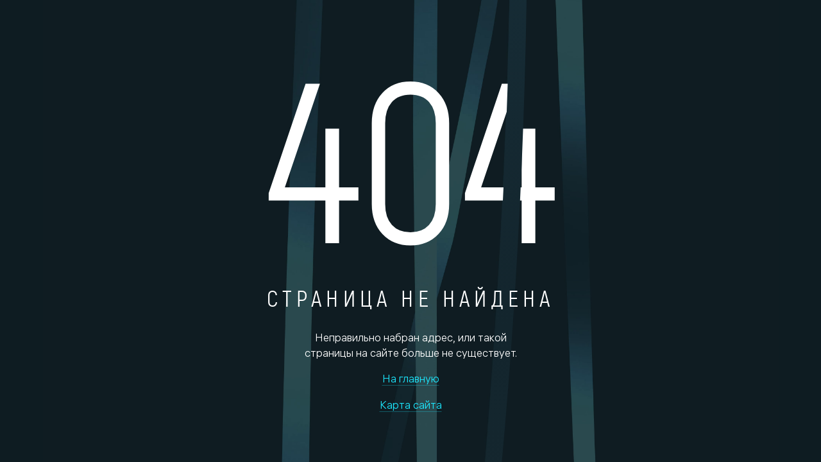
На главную (410, 378)
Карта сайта (411, 404)
